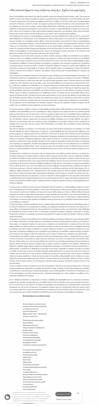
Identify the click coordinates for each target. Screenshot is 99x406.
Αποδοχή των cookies (63, 394)
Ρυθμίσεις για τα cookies (64, 399)
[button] (7, 397)
